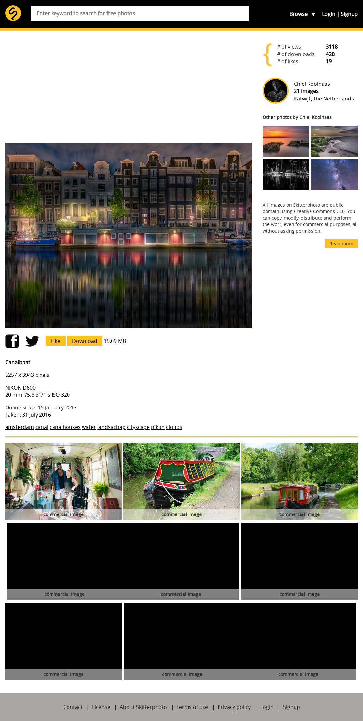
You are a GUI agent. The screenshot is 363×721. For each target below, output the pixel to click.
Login (328, 14)
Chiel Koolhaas (312, 83)
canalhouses (65, 427)
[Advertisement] (128, 86)
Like (55, 341)
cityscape (138, 427)
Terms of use (192, 707)
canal (41, 427)
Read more (341, 243)
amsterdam (19, 427)
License (101, 707)
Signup (349, 14)
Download (84, 341)
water (89, 427)
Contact (73, 707)
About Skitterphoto (143, 707)
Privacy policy (234, 707)
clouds (174, 427)
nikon (158, 427)
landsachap (111, 427)
